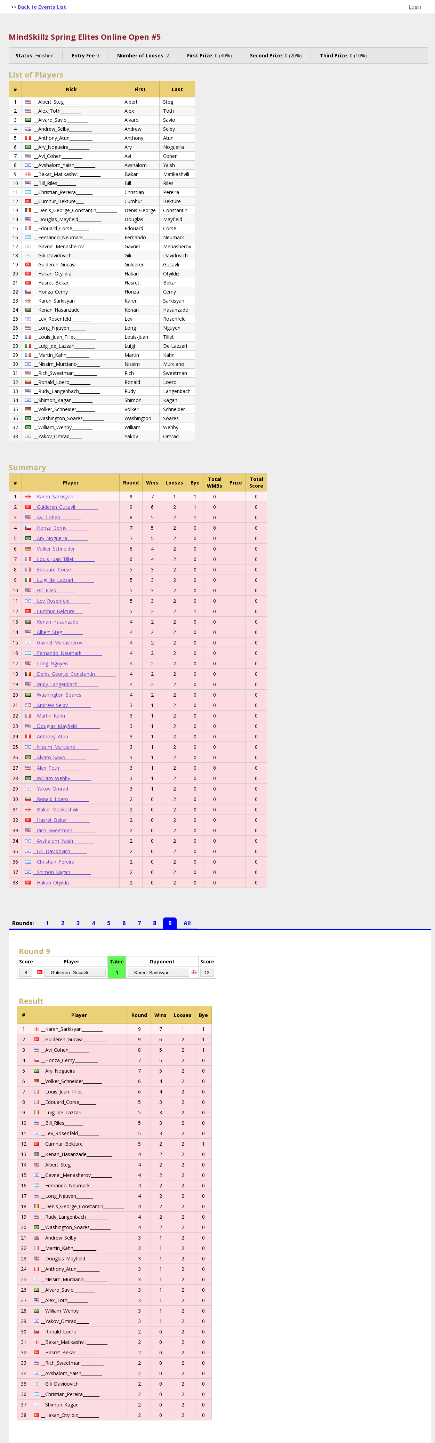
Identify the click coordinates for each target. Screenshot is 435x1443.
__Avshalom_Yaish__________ (63, 840)
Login (415, 6)
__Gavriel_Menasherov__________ (68, 642)
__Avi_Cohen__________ (57, 517)
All (187, 923)
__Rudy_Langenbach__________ (65, 684)
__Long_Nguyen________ (58, 663)
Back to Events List (42, 6)
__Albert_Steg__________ (58, 632)
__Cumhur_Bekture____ (58, 611)
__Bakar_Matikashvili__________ (66, 809)
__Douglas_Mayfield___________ (66, 726)
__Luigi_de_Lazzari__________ (63, 580)
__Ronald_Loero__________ (61, 799)
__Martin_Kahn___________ (60, 715)
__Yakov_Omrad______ (57, 788)
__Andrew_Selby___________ (62, 705)
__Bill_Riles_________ (54, 590)
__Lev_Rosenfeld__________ (61, 601)
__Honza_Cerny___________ (61, 527)
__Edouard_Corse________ (60, 569)
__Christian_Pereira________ (62, 861)
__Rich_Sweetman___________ (64, 830)
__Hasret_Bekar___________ (61, 820)
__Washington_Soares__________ (67, 694)
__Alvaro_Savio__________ (59, 757)
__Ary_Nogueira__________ (60, 538)
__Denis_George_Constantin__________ (74, 674)
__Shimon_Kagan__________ (62, 872)
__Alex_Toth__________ (56, 767)
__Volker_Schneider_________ (63, 548)
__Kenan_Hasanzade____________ (68, 621)
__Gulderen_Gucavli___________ (65, 507)
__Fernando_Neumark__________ (67, 653)
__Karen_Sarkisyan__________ (63, 496)
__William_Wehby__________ (62, 778)
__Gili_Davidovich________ (60, 851)
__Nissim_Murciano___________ (65, 747)
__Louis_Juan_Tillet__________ (64, 559)
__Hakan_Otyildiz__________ (61, 882)
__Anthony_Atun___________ (62, 736)
